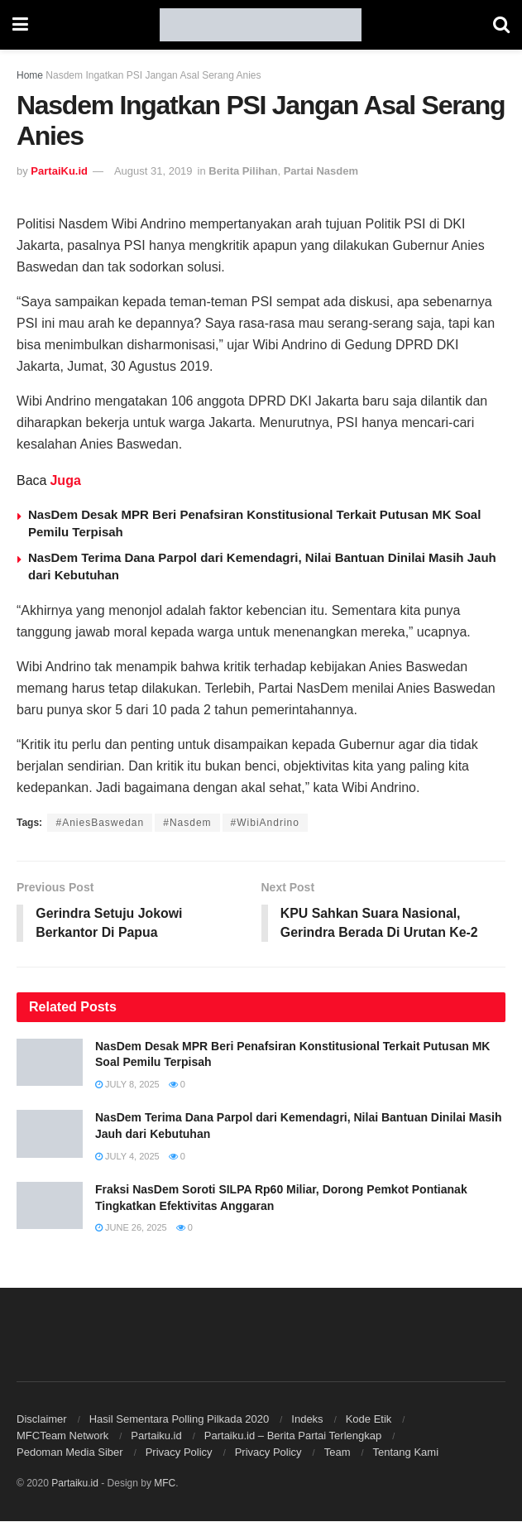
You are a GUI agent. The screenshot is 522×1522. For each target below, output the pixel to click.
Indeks (307, 1420)
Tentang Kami (406, 1453)
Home (30, 75)
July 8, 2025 (127, 1085)
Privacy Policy (179, 1453)
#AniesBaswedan (99, 822)
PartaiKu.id (59, 171)
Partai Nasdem (321, 171)
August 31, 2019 (153, 171)
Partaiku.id (156, 1436)
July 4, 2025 (127, 1156)
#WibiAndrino (265, 822)
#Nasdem (187, 822)
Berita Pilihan (242, 171)
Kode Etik (369, 1420)
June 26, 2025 (131, 1228)
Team (337, 1453)
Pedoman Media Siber (70, 1453)
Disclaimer (42, 1420)
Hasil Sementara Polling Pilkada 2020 (179, 1420)
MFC (164, 1484)
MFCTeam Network (62, 1436)
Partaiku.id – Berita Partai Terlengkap (292, 1436)
